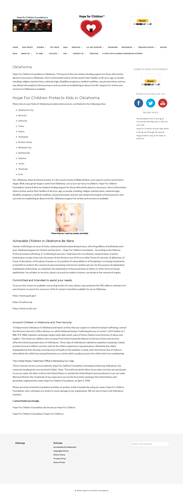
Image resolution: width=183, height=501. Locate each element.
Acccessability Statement (64, 447)
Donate (41, 47)
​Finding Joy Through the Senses (150, 132)
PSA (66, 53)
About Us (26, 53)
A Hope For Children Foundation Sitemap (122, 53)
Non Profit (27, 47)
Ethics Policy (59, 455)
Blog (15, 53)
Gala (65, 47)
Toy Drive (54, 47)
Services (77, 47)
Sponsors (113, 47)
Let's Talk (140, 125)
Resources (128, 47)
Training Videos (147, 47)
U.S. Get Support (95, 47)
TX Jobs (40, 53)
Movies (163, 47)
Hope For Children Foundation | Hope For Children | (38, 413)
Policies (54, 53)
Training (94, 53)
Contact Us (79, 53)
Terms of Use (59, 462)
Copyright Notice (60, 451)
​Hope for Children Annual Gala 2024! (152, 128)
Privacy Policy (59, 458)
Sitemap (20, 443)
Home (15, 47)
